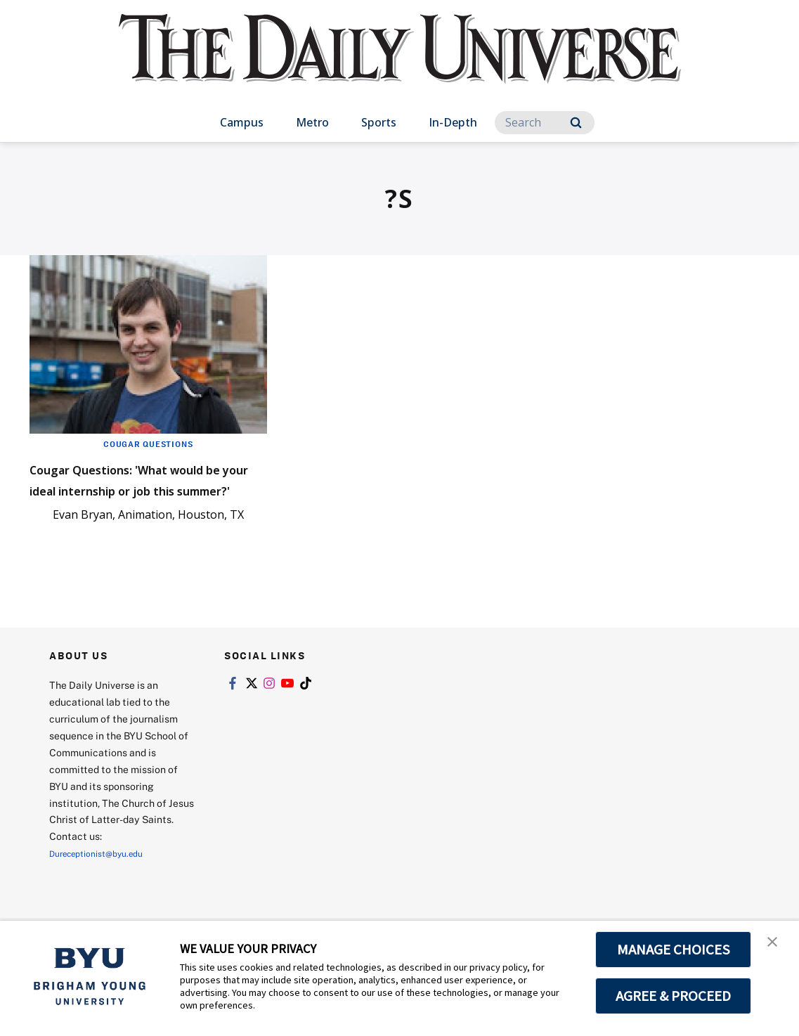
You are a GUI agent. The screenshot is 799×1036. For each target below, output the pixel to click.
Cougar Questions (148, 443)
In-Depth (453, 122)
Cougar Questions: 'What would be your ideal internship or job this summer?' (132, 499)
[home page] (400, 63)
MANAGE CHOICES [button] (674, 949)
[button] (776, 946)
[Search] (544, 122)
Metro (312, 122)
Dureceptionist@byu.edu (105, 895)
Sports (378, 122)
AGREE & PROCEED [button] (673, 996)
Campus (242, 122)
